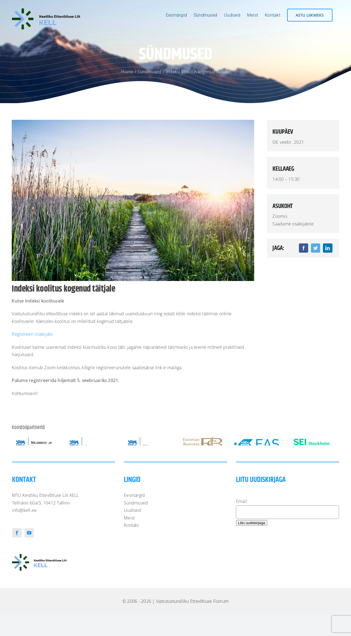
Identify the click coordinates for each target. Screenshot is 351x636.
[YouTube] (29, 547)
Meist (129, 532)
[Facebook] (304, 248)
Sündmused (136, 517)
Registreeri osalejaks (32, 334)
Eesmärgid (134, 510)
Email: (242, 516)
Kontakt (131, 540)
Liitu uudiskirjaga (251, 537)
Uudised (132, 525)
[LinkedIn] (328, 248)
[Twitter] (316, 248)
